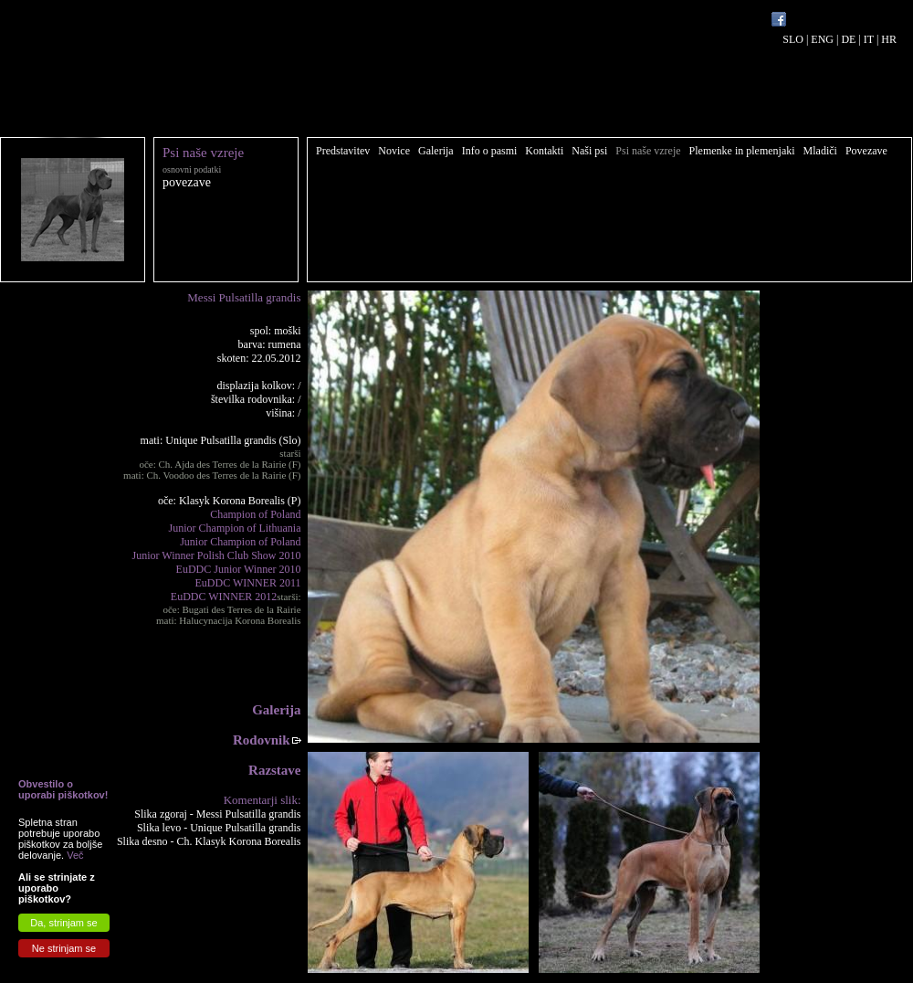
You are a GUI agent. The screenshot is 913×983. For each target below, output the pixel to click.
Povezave (866, 150)
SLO (792, 39)
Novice (394, 150)
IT (869, 39)
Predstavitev (343, 150)
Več (75, 855)
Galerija (436, 150)
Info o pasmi (490, 150)
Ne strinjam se (64, 948)
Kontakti (544, 150)
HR (889, 39)
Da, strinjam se (63, 922)
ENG (822, 39)
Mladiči (820, 150)
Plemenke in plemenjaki (742, 150)
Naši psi (589, 150)
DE (848, 39)
